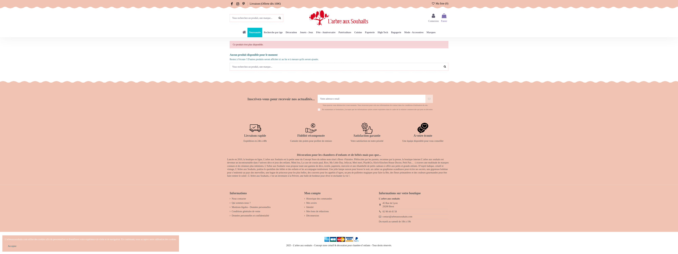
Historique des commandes (319, 198)
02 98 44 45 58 (390, 211)
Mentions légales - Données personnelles (251, 207)
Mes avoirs (311, 203)
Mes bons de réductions (317, 211)
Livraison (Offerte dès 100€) (265, 3)
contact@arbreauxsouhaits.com (397, 216)
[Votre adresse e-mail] (371, 99)
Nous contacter (239, 198)
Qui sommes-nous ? (241, 203)
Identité (310, 207)
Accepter (12, 246)
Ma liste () (440, 3)
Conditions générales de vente (246, 211)
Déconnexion (312, 215)
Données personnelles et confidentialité (250, 215)
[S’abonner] (429, 99)
